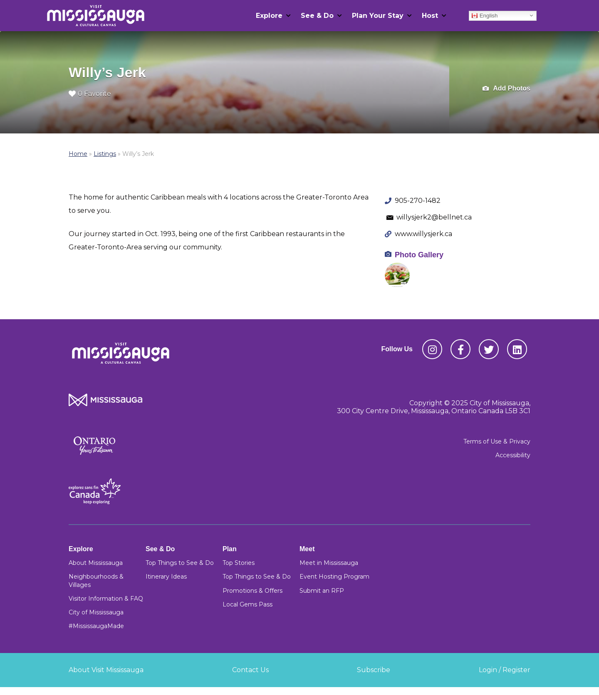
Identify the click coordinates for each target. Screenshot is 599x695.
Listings (105, 154)
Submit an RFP (322, 590)
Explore (269, 16)
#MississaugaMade (96, 626)
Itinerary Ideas (166, 576)
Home (78, 154)
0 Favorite (90, 94)
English (484, 15)
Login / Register (504, 670)
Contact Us (250, 670)
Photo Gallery (419, 255)
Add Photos (506, 89)
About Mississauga (96, 563)
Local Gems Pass (247, 604)
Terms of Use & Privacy (496, 441)
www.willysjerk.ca (423, 234)
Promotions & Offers (252, 590)
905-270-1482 (418, 201)
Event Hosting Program (334, 576)
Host (430, 16)
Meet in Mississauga (329, 563)
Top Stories (239, 563)
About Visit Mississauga (106, 670)
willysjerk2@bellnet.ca (434, 217)
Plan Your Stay (377, 16)
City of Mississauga (96, 612)
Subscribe (373, 670)
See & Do (317, 16)
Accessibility (512, 455)
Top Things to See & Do (180, 563)
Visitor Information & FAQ (106, 598)
